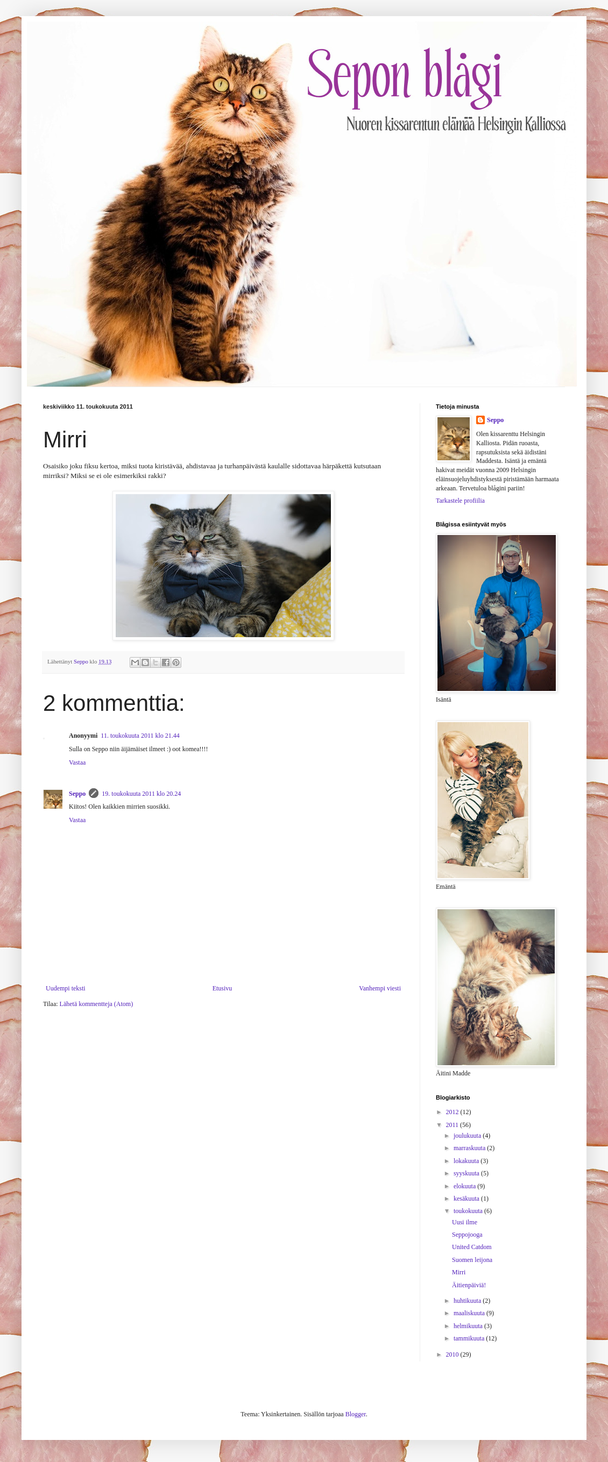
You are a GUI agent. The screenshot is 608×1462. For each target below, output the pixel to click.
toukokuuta (469, 1211)
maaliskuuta (470, 1313)
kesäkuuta (467, 1198)
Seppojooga (467, 1234)
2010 (453, 1354)
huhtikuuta (468, 1300)
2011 (453, 1125)
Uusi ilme (464, 1222)
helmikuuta (469, 1326)
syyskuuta (467, 1173)
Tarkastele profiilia (460, 500)
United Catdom (472, 1247)
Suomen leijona (472, 1260)
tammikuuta (470, 1338)
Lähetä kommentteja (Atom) (96, 1004)
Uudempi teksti (66, 988)
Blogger (355, 1414)
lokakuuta (467, 1161)
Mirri (458, 1272)
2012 (453, 1112)
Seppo (77, 793)
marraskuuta (470, 1148)
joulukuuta (468, 1135)
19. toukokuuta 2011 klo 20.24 (141, 793)
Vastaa (77, 762)
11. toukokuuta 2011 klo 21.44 (140, 735)
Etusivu (222, 988)
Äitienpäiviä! (469, 1285)
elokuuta (465, 1186)
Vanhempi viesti (380, 988)
